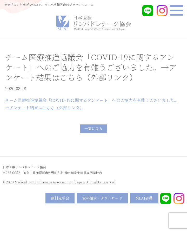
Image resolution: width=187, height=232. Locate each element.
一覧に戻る (93, 128)
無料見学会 (60, 198)
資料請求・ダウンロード (102, 198)
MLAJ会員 (144, 198)
